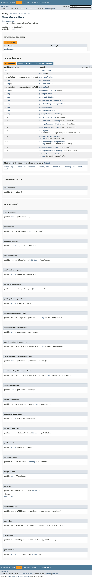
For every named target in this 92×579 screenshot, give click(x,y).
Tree (28, 2)
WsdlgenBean (9, 49)
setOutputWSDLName (46, 127)
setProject (43, 131)
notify (48, 167)
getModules (43, 87)
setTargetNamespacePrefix (50, 154)
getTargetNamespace (47, 110)
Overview (4, 2)
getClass (31, 167)
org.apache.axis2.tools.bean (21, 14)
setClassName (44, 117)
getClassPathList (46, 84)
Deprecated (36, 2)
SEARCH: (66, 6)
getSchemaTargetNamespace (50, 100)
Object (12, 29)
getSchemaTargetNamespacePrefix (52, 104)
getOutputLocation (46, 94)
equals (13, 167)
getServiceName (45, 107)
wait (75, 167)
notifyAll (57, 167)
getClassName (44, 80)
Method (29, 9)
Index (44, 2)
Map (6, 70)
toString (67, 167)
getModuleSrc (44, 90)
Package (12, 2)
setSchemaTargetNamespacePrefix (52, 142)
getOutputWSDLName (46, 97)
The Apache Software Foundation (19, 576)
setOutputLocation (46, 124)
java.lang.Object (8, 21)
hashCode (40, 167)
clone (6, 167)
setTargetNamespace (47, 150)
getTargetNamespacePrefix (50, 114)
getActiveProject (46, 77)
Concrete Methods (44, 64)
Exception (36, 490)
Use (24, 2)
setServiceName (45, 147)
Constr (22, 9)
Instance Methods (25, 64)
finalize (21, 167)
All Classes (5, 6)
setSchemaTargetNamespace (50, 136)
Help (49, 2)
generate (42, 73)
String (7, 80)
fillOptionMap (45, 70)
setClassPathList (46, 121)
